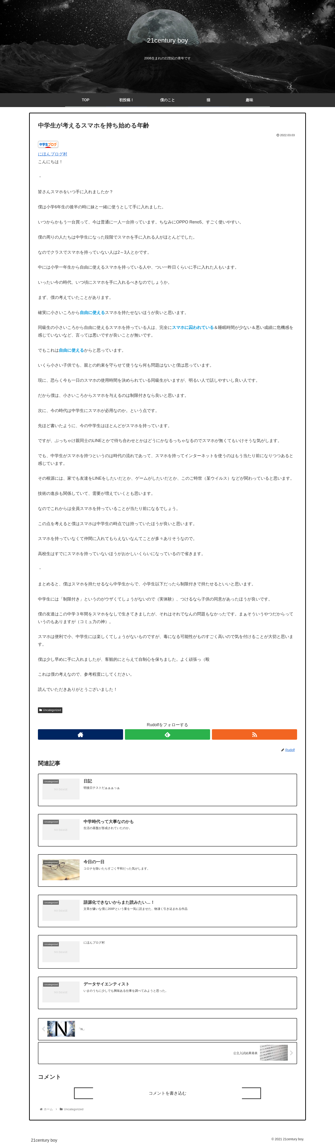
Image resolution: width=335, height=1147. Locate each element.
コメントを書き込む (167, 1094)
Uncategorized (50, 710)
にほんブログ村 (52, 154)
